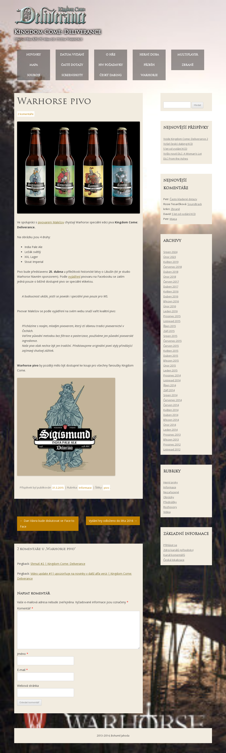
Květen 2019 (170, 262)
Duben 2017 (170, 286)
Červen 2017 (171, 281)
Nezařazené (171, 492)
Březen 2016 (171, 301)
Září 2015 (169, 331)
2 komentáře (26, 114)
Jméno (22, 654)
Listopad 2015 (171, 321)
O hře (110, 54)
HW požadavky (110, 65)
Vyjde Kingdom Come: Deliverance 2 (185, 139)
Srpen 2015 (170, 336)
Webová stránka (28, 686)
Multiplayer (187, 54)
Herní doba (149, 54)
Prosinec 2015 (172, 316)
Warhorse (149, 75)
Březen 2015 (171, 360)
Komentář (25, 608)
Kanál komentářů (174, 555)
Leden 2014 (170, 430)
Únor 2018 (169, 276)
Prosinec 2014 (172, 375)
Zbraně (187, 65)
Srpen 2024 (170, 252)
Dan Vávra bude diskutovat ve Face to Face (47, 523)
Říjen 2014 (169, 385)
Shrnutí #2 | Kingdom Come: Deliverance (57, 564)
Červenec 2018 (172, 267)
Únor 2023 (169, 257)
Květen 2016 (170, 291)
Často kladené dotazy (183, 199)
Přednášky (170, 502)
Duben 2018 (170, 272)
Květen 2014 (170, 410)
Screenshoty (72, 75)
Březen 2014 (171, 420)
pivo (106, 488)
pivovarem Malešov (51, 222)
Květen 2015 (170, 351)
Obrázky (168, 497)
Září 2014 (169, 390)
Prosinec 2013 (172, 434)
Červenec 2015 (172, 341)
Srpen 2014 (170, 395)
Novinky (33, 54)
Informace (85, 488)
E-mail (22, 670)
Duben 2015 (170, 355)
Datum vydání (72, 54)
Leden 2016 (170, 311)
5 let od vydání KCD (175, 149)
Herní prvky (170, 482)
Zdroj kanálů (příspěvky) (178, 550)
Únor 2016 (169, 306)
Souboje (33, 75)
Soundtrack (194, 204)
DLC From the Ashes (175, 158)
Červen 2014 (171, 405)
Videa (167, 512)
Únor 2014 (169, 425)
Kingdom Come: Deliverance (57, 31)
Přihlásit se (170, 545)
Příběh (149, 65)
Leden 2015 (170, 370)
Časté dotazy (72, 65)
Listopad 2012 (171, 449)
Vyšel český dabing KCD (178, 144)
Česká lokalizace (173, 560)
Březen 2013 (171, 439)
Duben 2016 (170, 296)
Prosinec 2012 (172, 444)
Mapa (33, 65)
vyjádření (74, 276)
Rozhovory (170, 507)
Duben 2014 (170, 415)
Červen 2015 (171, 346)
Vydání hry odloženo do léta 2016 (113, 521)
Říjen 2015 (169, 326)
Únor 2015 (169, 365)
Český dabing (111, 75)
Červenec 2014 (172, 400)
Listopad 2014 (171, 380)
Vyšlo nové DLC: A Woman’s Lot (182, 153)
